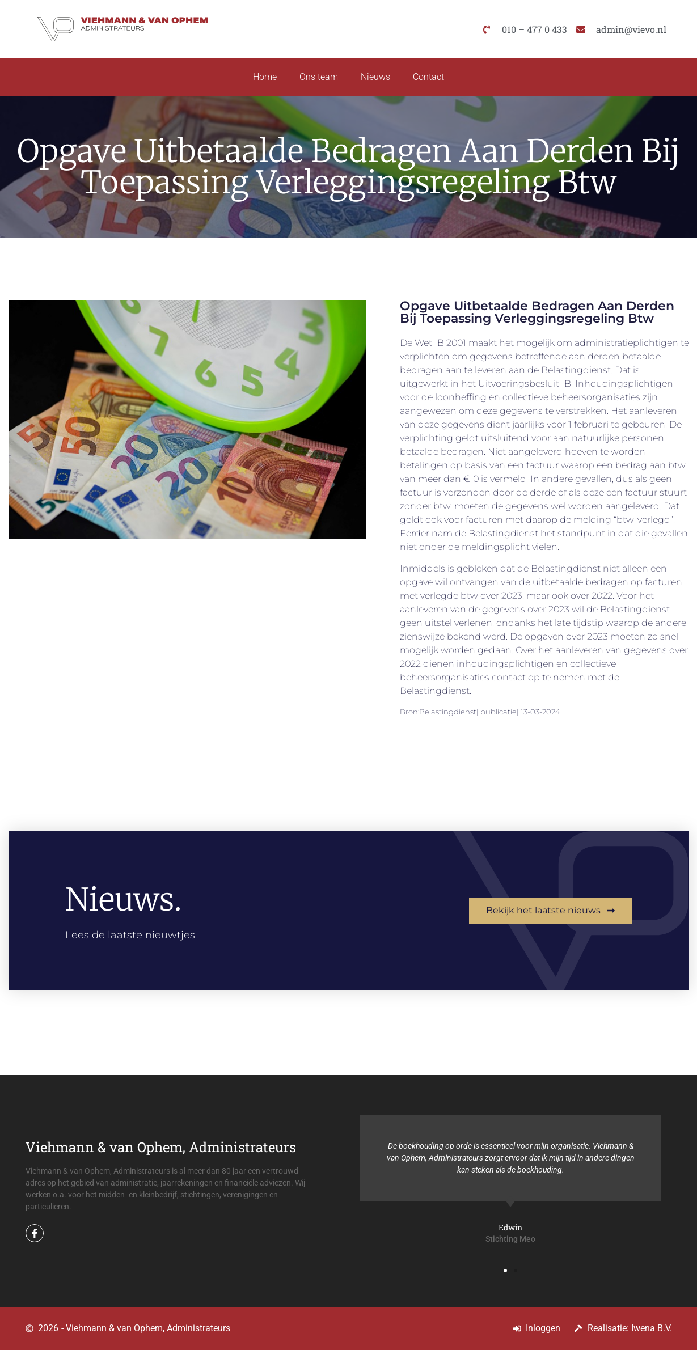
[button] (505, 1270)
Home (265, 76)
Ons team (318, 76)
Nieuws (375, 76)
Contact (428, 76)
